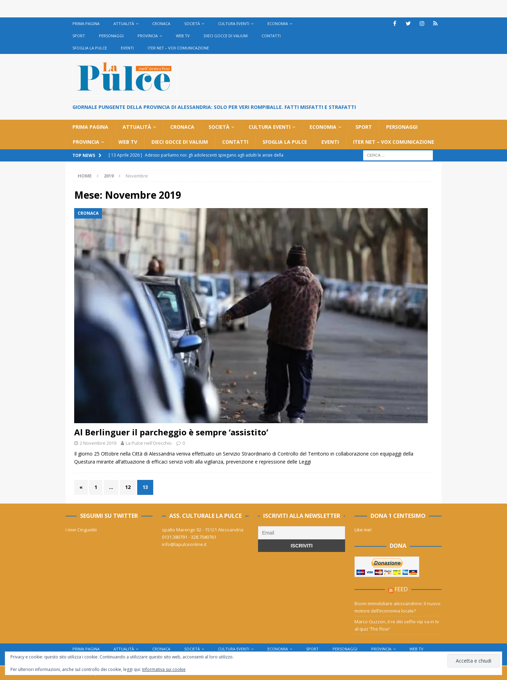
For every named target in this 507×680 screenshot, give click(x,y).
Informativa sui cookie (164, 669)
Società (192, 23)
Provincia (148, 35)
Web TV (183, 35)
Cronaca (161, 23)
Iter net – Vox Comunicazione (178, 47)
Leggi (305, 461)
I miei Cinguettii (81, 530)
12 (128, 487)
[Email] (301, 532)
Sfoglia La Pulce (89, 47)
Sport (78, 35)
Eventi (127, 47)
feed (401, 589)
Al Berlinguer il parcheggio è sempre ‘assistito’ (171, 432)
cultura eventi (233, 23)
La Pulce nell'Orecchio (149, 443)
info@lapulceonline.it (184, 544)
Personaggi (111, 35)
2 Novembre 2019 (98, 443)
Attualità (124, 23)
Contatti (271, 35)
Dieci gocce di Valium (226, 35)
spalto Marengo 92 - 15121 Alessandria (202, 530)
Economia (277, 23)
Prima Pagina (86, 23)
